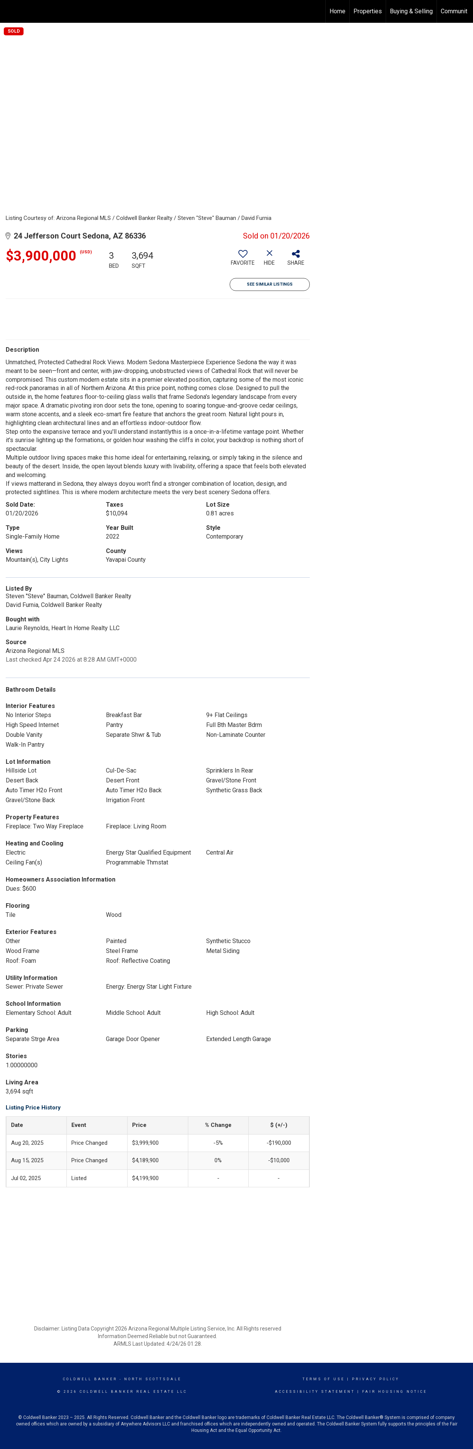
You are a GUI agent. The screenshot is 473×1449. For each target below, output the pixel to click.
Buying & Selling (411, 11)
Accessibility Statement (315, 1392)
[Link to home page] (10, 11)
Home (337, 11)
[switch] (243, 260)
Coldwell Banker (90, 1379)
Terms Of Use (324, 1379)
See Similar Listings (270, 284)
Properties (367, 11)
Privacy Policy (375, 1379)
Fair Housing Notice (394, 1392)
